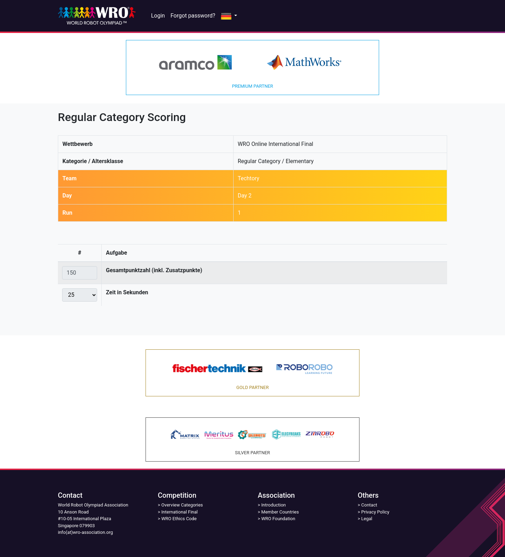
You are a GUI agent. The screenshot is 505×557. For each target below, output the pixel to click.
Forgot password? (192, 15)
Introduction (273, 505)
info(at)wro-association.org (85, 532)
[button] (229, 16)
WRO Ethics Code (179, 518)
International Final (179, 512)
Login (158, 15)
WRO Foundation (278, 518)
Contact (369, 505)
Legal (366, 518)
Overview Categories (182, 505)
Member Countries (280, 512)
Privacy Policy (375, 512)
